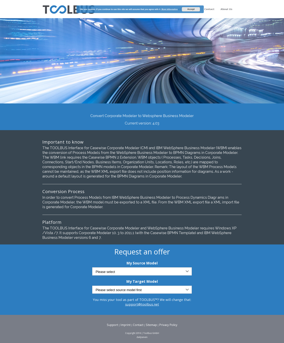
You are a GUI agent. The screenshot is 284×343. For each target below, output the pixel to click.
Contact (138, 325)
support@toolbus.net (142, 304)
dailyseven (142, 337)
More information (169, 9)
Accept (191, 9)
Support (112, 325)
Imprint (125, 325)
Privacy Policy (168, 325)
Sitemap (151, 325)
